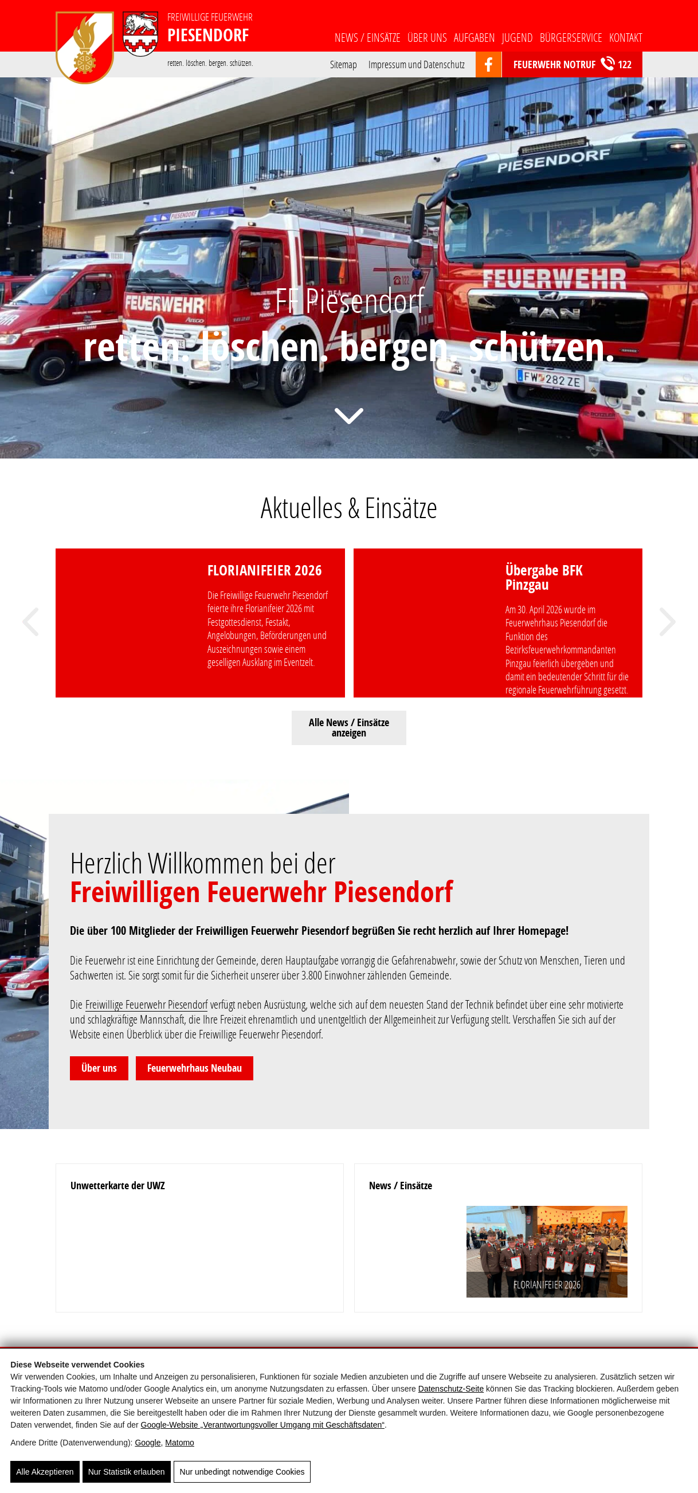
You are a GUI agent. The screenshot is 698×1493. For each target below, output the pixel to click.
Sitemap (343, 63)
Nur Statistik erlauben (126, 1471)
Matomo (179, 1443)
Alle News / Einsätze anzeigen (349, 727)
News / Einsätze (368, 37)
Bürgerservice (571, 37)
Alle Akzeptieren (44, 1471)
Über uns (427, 37)
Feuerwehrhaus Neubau (194, 1068)
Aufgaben (474, 37)
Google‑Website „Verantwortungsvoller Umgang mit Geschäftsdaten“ (263, 1425)
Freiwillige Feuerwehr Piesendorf (146, 1004)
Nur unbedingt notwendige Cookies (242, 1471)
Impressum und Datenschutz (416, 63)
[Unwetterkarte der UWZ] (199, 1251)
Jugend (517, 37)
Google (147, 1443)
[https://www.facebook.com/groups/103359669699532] (488, 65)
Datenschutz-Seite (451, 1389)
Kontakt (625, 37)
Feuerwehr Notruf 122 (572, 64)
